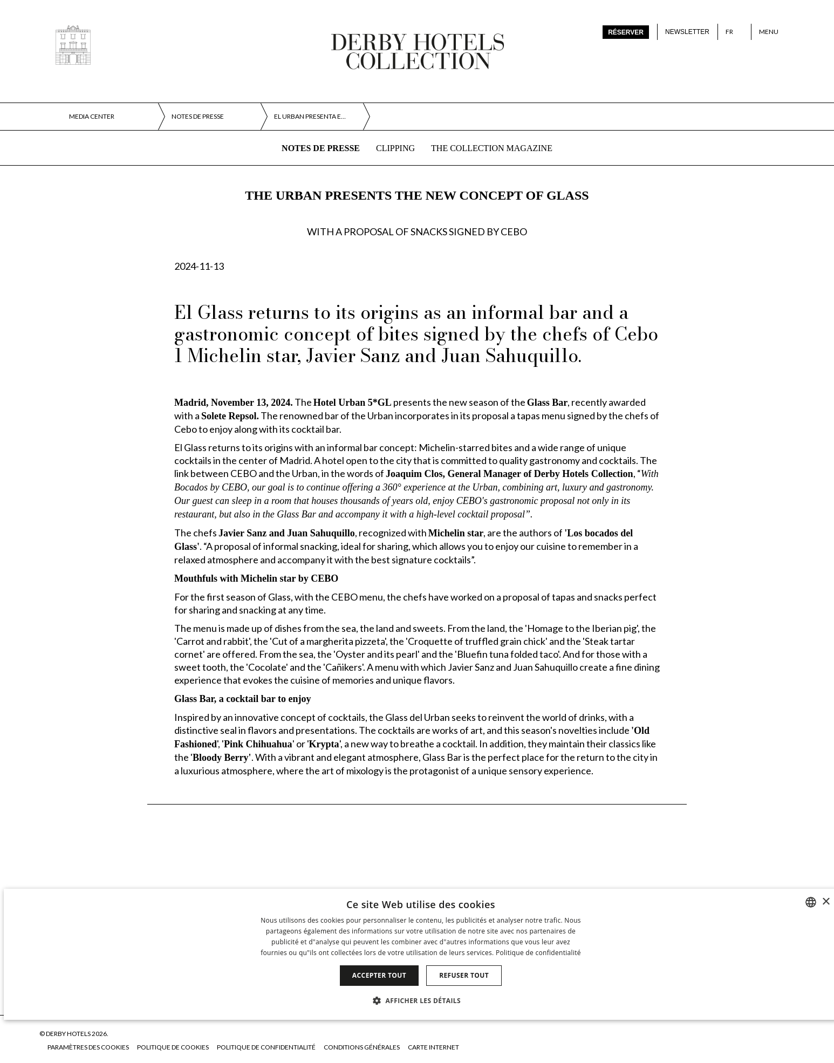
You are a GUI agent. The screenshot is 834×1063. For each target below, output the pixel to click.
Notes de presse (321, 148)
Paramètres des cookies (88, 1047)
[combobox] (810, 902)
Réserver (626, 32)
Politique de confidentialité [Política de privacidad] (538, 952)
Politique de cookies (173, 1047)
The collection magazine (491, 148)
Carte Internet (433, 1047)
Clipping (395, 148)
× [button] (826, 902)
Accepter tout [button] (379, 975)
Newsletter (687, 32)
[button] (421, 1000)
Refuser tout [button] (464, 975)
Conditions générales (362, 1047)
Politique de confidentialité (266, 1047)
